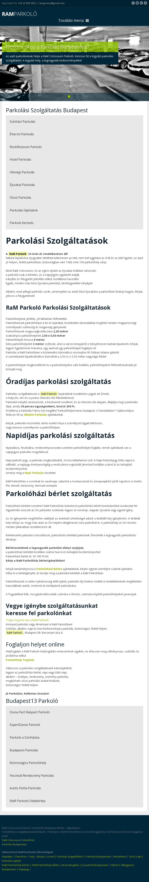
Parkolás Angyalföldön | (71, 856)
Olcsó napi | (136, 856)
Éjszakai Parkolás (22, 185)
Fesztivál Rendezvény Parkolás (32, 775)
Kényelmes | (120, 856)
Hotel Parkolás (20, 159)
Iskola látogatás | (71, 865)
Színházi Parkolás (22, 121)
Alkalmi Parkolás (35, 414)
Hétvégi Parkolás (22, 172)
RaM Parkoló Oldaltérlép (27, 801)
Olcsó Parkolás (20, 197)
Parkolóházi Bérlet (49, 569)
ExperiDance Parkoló (25, 725)
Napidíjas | (8, 856)
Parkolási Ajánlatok (24, 210)
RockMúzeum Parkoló (26, 147)
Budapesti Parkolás (24, 750)
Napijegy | (25, 869)
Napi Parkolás (34, 473)
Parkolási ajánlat (11, 860)
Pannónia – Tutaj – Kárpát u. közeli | (35, 856)
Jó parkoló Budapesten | (96, 865)
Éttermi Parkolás (22, 134)
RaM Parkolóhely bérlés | (16, 865)
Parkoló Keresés (22, 223)
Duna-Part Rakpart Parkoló (30, 712)
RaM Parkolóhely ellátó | (46, 865)
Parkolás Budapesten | (99, 856)
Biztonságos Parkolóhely (28, 763)
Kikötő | (115, 865)
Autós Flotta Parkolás (25, 788)
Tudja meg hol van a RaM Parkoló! (27, 620)
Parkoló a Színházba (24, 737)
